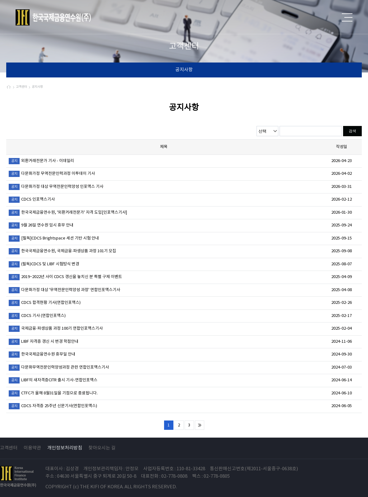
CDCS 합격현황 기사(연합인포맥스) (45, 303)
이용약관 (32, 448)
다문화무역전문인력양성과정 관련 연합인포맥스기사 (59, 368)
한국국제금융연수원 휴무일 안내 (42, 354)
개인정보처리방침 (64, 448)
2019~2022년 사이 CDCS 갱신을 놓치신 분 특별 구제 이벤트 (65, 277)
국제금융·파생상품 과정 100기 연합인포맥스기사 (56, 329)
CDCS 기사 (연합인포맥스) (37, 316)
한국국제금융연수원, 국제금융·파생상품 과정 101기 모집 (62, 251)
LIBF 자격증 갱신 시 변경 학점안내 (43, 342)
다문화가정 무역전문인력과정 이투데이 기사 (52, 174)
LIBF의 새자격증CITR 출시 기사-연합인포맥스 (53, 380)
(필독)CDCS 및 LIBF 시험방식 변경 (44, 264)
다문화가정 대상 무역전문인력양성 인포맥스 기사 (56, 187)
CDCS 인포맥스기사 (32, 200)
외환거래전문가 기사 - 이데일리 (41, 161)
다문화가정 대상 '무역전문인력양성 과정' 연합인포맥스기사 (64, 290)
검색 (352, 131)
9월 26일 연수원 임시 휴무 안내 (41, 225)
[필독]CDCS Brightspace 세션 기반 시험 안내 (54, 238)
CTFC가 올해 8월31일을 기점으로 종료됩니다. (53, 393)
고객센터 (8, 448)
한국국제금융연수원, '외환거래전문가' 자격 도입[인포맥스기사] (68, 213)
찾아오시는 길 (102, 448)
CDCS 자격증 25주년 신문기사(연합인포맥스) (53, 406)
